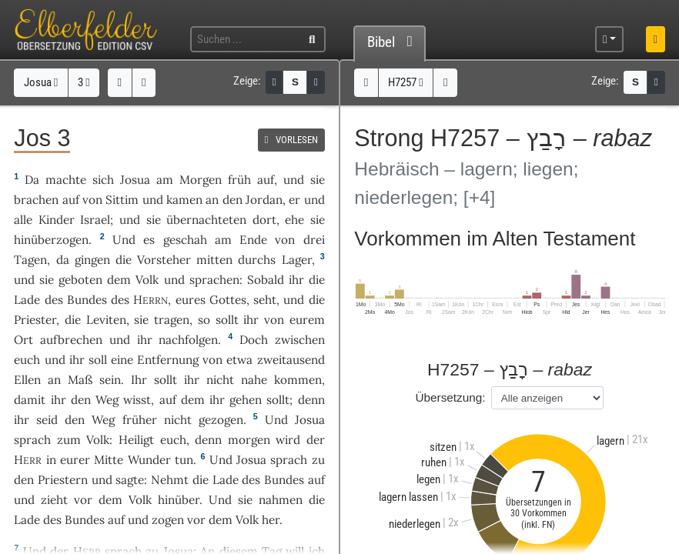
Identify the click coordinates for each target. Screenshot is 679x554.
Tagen (30, 259)
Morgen (200, 179)
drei (314, 239)
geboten (80, 279)
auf (265, 179)
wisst (137, 399)
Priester (35, 319)
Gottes (227, 299)
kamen (184, 199)
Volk (147, 279)
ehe (294, 219)
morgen (249, 439)
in (51, 459)
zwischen (300, 339)
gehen (245, 399)
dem (193, 399)
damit (29, 399)
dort (264, 219)
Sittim (122, 199)
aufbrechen (71, 339)
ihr (251, 319)
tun (184, 459)
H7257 (405, 82)
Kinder (56, 219)
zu (318, 459)
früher (139, 419)
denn (208, 439)
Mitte (108, 459)
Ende (253, 239)
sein (110, 379)
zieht (54, 499)
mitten (214, 259)
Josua (41, 82)
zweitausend (291, 359)
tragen (171, 319)
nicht (220, 379)
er (294, 199)
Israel (95, 219)
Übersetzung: (451, 397)
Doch (253, 339)
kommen (298, 379)
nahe (254, 379)
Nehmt (170, 479)
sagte (129, 479)
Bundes (87, 299)
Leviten (106, 319)
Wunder (149, 459)
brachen (36, 199)
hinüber (178, 499)
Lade (27, 299)
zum (69, 439)
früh (239, 179)
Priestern (63, 479)
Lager (297, 259)
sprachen (214, 279)
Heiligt (136, 439)
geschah (185, 239)
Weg (107, 399)
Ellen (27, 379)
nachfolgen (188, 339)
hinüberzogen (51, 239)
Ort (23, 339)
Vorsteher (164, 259)
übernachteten (206, 219)
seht (264, 299)
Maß (80, 379)
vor (83, 499)
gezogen (221, 419)
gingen (92, 259)
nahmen (281, 499)
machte (65, 179)
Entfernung (168, 359)
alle (23, 219)
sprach (32, 439)
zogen (168, 519)
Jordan (264, 199)
